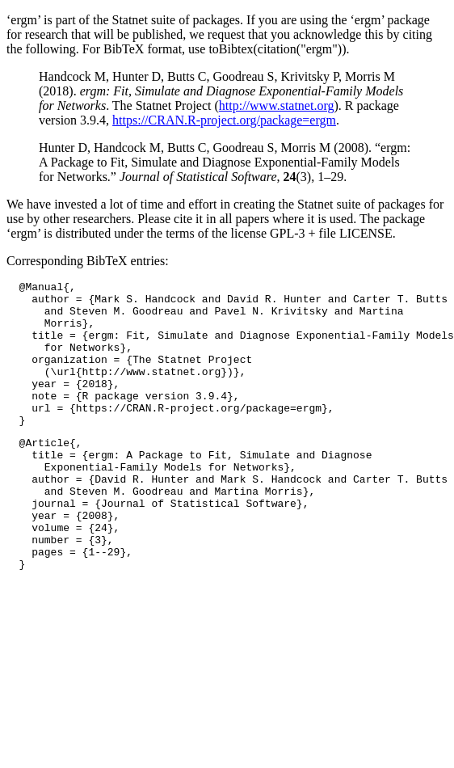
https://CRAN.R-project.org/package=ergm (224, 120)
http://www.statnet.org (276, 105)
